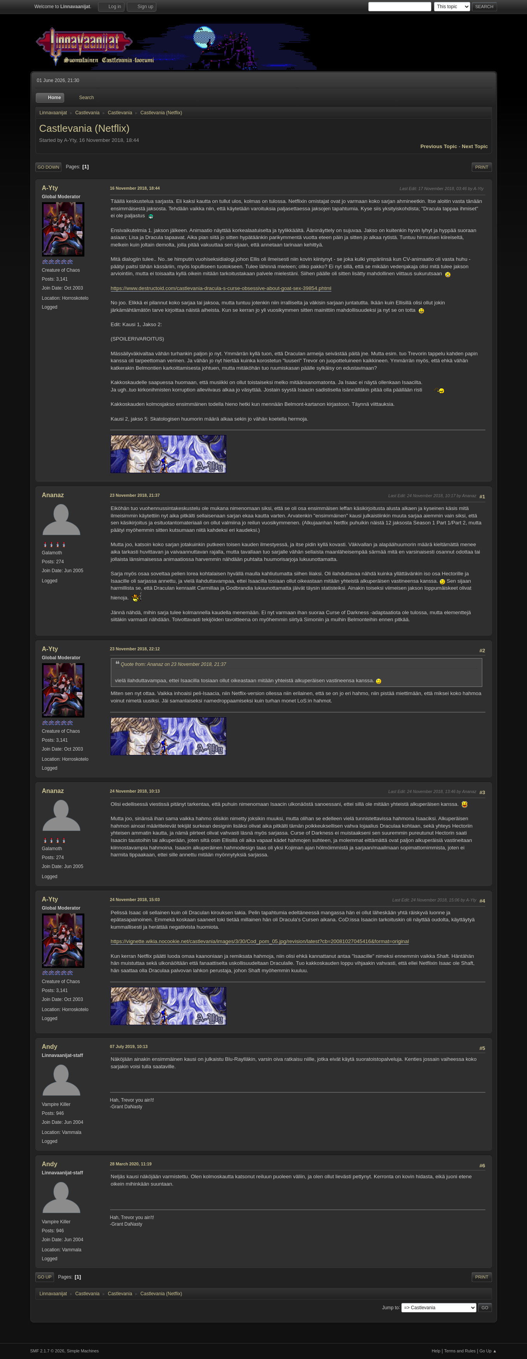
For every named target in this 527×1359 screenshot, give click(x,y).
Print (481, 167)
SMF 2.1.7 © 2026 (47, 1351)
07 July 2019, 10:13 (129, 1046)
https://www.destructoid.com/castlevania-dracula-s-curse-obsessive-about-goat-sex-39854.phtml (221, 288)
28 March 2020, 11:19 (131, 1164)
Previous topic (438, 146)
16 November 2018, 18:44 (135, 188)
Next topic (475, 146)
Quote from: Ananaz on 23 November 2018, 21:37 (173, 664)
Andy (50, 1046)
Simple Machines (83, 1351)
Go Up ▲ (488, 1351)
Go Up (45, 1277)
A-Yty (50, 188)
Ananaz (53, 495)
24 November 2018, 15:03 (135, 899)
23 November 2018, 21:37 (135, 495)
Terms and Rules (460, 1351)
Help (436, 1351)
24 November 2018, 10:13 (135, 791)
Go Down (49, 167)
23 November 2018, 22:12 (135, 648)
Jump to (390, 1307)
